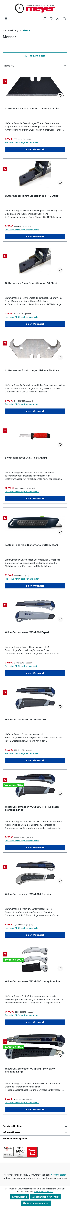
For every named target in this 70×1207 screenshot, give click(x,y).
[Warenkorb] (64, 18)
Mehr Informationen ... (43, 1191)
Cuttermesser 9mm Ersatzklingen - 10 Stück (31, 283)
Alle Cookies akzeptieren (36, 1203)
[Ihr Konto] (57, 18)
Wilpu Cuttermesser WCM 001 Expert (27, 632)
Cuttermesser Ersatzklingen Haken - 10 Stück (32, 370)
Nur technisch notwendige (45, 1196)
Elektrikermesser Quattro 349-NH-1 (26, 457)
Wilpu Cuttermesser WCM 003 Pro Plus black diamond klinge (32, 808)
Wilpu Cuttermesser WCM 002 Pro (25, 719)
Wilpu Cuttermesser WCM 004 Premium (28, 894)
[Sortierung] (35, 65)
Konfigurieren (19, 1196)
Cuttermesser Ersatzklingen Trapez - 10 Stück (32, 108)
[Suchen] (44, 18)
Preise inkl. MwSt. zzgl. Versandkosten (22, 142)
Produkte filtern (35, 55)
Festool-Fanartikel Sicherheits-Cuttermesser (31, 545)
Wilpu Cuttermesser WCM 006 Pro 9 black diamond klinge (30, 1070)
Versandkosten (58, 1174)
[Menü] (6, 18)
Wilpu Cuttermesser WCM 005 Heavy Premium (33, 981)
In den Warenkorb (35, 149)
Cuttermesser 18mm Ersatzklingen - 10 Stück (32, 195)
